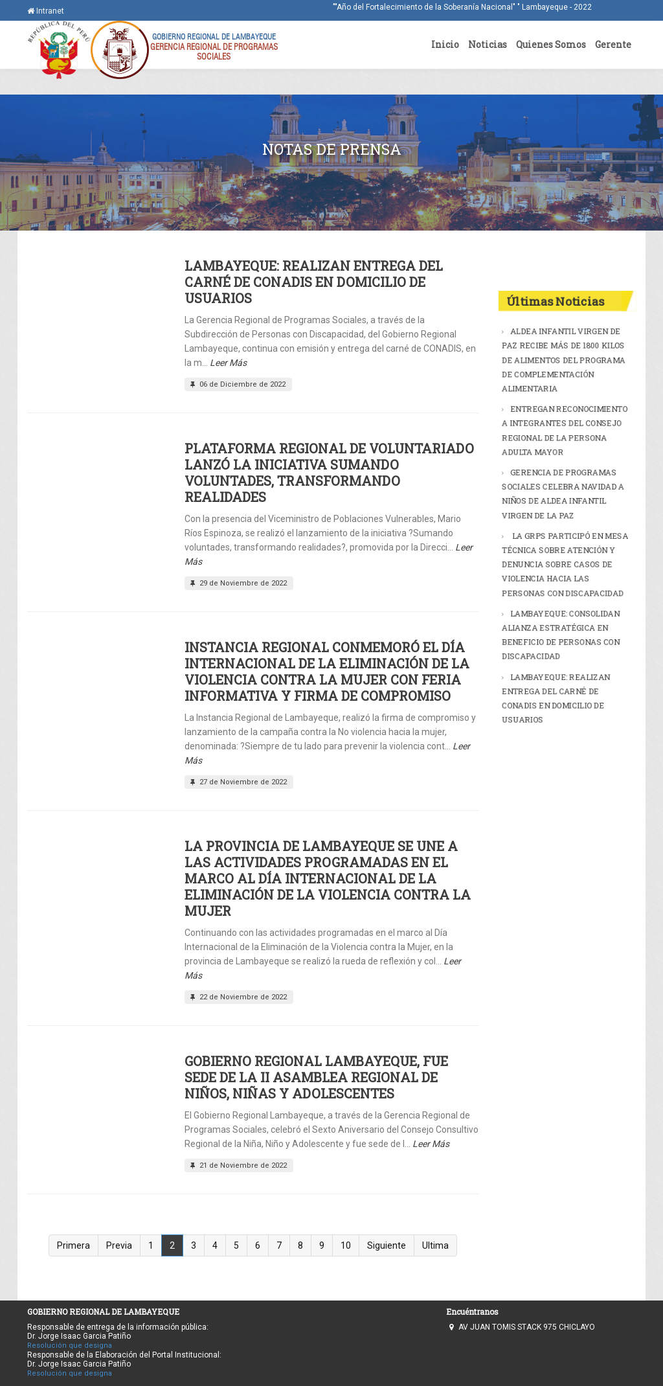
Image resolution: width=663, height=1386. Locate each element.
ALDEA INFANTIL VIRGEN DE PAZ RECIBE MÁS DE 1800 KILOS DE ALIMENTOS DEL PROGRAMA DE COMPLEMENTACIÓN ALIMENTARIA (564, 369)
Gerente (613, 44)
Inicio (445, 44)
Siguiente (386, 1245)
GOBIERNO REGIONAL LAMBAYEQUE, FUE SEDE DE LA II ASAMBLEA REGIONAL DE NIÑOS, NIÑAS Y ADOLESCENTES (316, 1077)
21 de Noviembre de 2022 (237, 1165)
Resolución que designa (69, 1345)
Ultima (435, 1245)
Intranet (45, 11)
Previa (119, 1245)
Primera (73, 1245)
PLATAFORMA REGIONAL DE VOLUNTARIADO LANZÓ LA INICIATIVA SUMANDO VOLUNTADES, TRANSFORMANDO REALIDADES (329, 472)
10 (346, 1245)
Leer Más (228, 363)
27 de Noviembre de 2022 (237, 782)
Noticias (487, 44)
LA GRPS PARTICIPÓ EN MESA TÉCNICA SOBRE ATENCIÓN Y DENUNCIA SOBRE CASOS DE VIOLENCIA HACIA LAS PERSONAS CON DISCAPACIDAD (565, 561)
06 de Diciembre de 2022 (237, 384)
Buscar (613, 267)
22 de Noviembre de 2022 (237, 997)
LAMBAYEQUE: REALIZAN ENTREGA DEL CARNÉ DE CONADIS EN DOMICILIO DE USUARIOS (314, 281)
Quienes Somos (551, 44)
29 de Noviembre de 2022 (237, 583)
